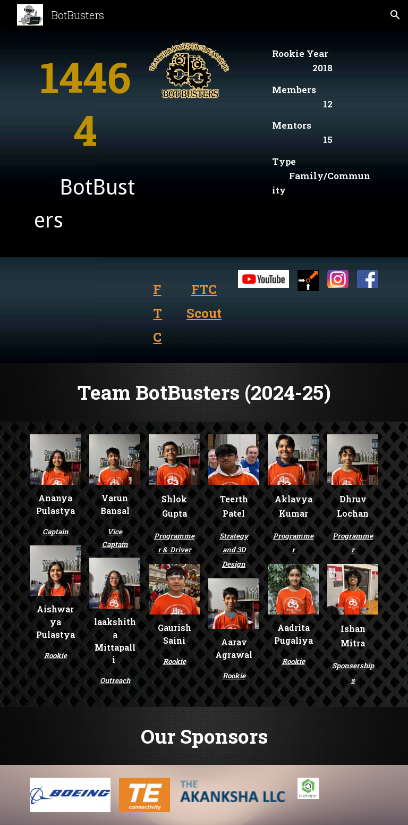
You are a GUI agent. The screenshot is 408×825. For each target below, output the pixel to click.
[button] (395, 15)
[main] (85, 103)
